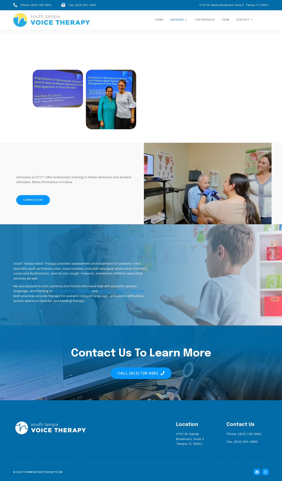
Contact (244, 19)
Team (225, 19)
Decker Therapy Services (72, 291)
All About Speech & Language (121, 291)
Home (159, 19)
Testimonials (205, 19)
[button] (33, 200)
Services (178, 19)
